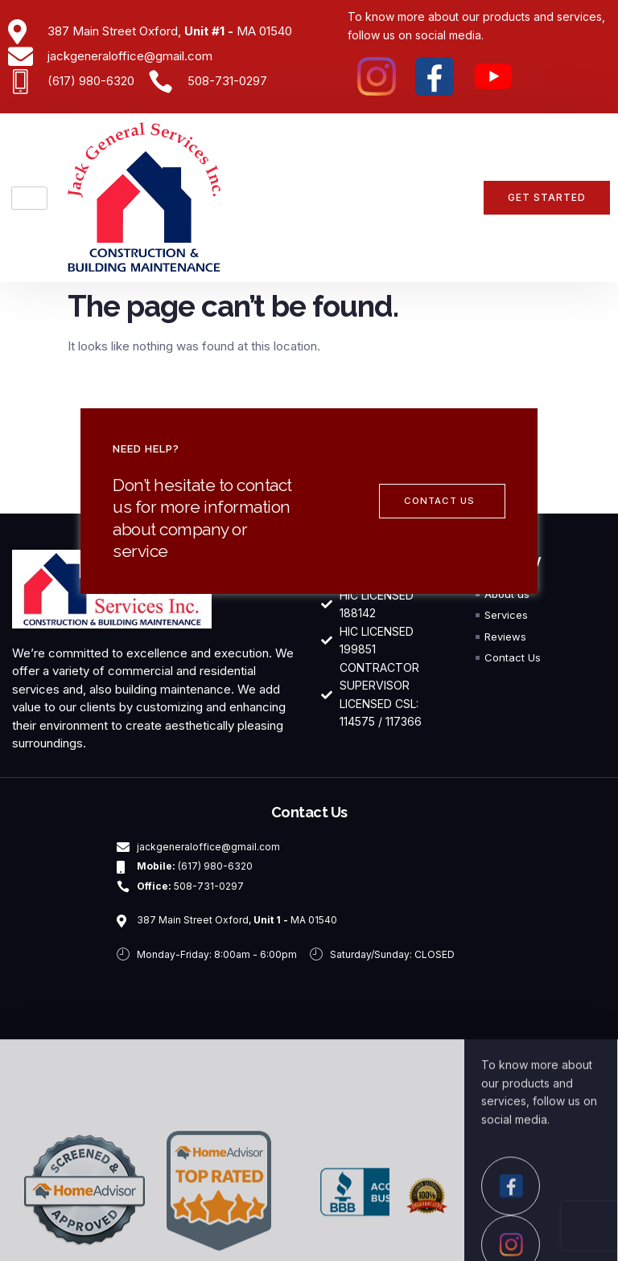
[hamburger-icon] (29, 198)
